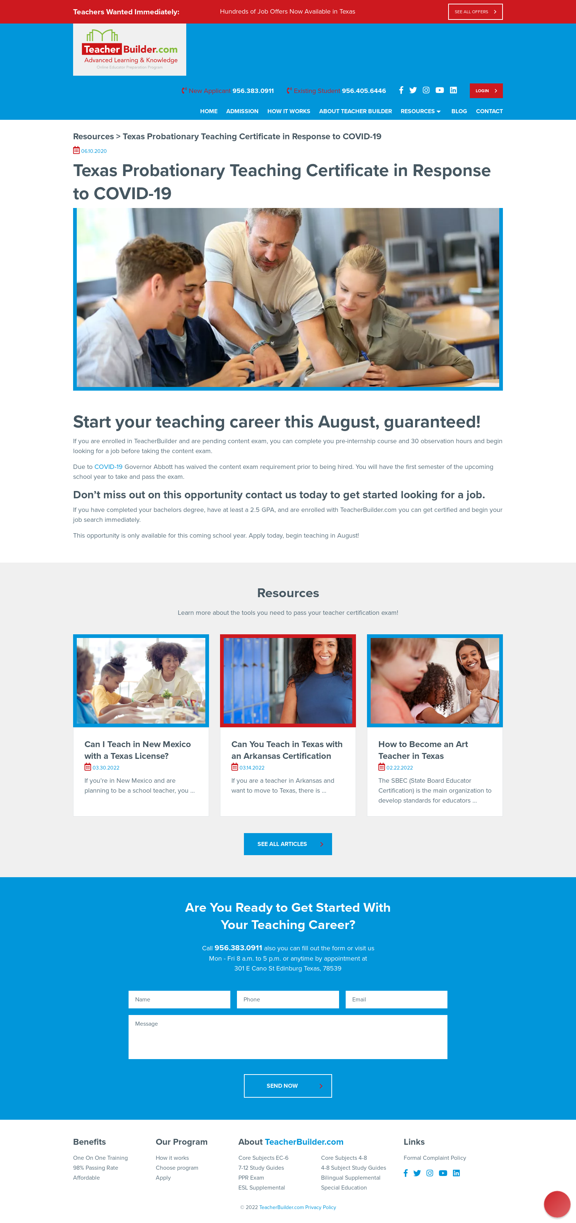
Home (208, 111)
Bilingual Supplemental (351, 1177)
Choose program (177, 1168)
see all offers (471, 11)
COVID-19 (108, 467)
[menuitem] (208, 114)
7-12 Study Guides (261, 1168)
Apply (163, 1177)
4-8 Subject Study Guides (353, 1168)
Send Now (282, 1086)
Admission (242, 111)
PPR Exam (251, 1177)
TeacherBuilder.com (304, 1142)
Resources (418, 111)
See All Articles (282, 844)
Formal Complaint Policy (435, 1158)
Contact (489, 111)
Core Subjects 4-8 (344, 1158)
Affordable (86, 1177)
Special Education (344, 1187)
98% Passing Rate (95, 1168)
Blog (459, 111)
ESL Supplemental (261, 1187)
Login (482, 90)
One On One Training (100, 1158)
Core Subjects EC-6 (263, 1158)
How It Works (288, 111)
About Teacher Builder (355, 111)
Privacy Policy (320, 1207)
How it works (172, 1158)
